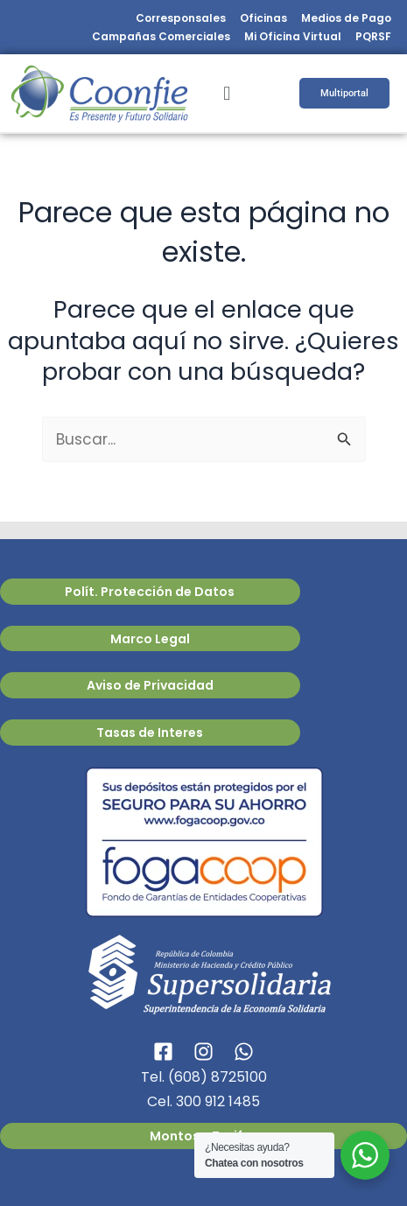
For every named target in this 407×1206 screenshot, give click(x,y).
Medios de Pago (346, 18)
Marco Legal (150, 639)
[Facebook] (163, 1051)
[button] (226, 93)
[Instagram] (203, 1051)
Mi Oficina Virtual (292, 36)
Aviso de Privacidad (150, 685)
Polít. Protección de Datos (150, 591)
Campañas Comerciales (161, 36)
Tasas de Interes (149, 732)
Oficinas (263, 18)
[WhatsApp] (244, 1051)
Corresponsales (181, 18)
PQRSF (373, 36)
